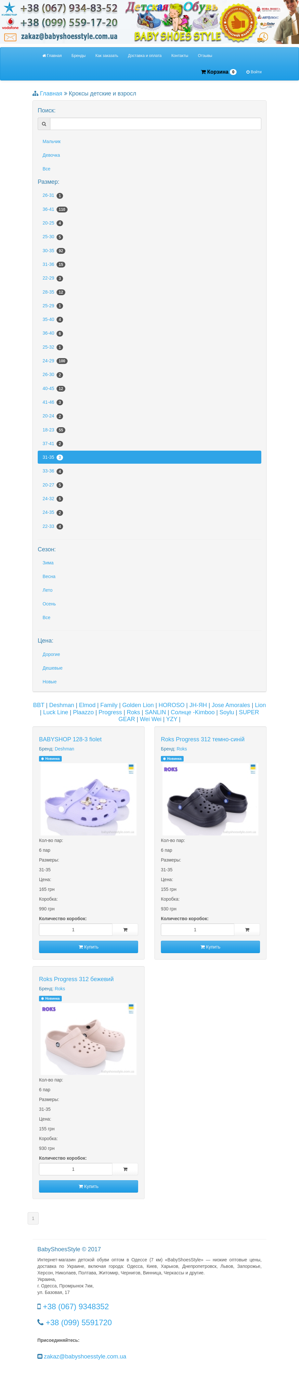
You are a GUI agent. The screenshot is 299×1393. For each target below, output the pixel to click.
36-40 (53, 333)
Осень (49, 603)
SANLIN (155, 712)
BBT (39, 705)
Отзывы (205, 55)
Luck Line (56, 712)
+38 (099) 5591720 (79, 1322)
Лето (48, 590)
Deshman (61, 705)
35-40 (53, 320)
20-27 (53, 485)
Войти (254, 72)
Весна (49, 576)
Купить (88, 947)
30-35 (54, 251)
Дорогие (51, 654)
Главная (52, 55)
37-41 (53, 444)
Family (109, 705)
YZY (171, 719)
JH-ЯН (198, 705)
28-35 (54, 292)
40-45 (54, 389)
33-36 (53, 471)
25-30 (53, 237)
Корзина (219, 72)
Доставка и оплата (145, 55)
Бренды (78, 55)
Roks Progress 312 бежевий (76, 979)
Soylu (226, 712)
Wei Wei (150, 719)
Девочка (51, 155)
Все (46, 168)
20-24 (53, 416)
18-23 (54, 430)
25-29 (53, 306)
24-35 (53, 512)
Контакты (179, 55)
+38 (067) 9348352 (76, 1306)
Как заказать (107, 55)
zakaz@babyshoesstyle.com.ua (85, 1356)
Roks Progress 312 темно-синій (203, 739)
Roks (133, 712)
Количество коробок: (63, 918)
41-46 (53, 402)
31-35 (53, 457)
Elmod (87, 705)
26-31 (53, 195)
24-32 (53, 499)
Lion (260, 705)
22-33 (53, 527)
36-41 (55, 209)
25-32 (53, 347)
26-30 (53, 375)
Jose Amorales (231, 705)
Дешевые (53, 668)
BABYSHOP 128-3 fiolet (70, 739)
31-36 (54, 265)
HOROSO (172, 705)
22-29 (53, 278)
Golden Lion (138, 705)
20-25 (53, 223)
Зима (48, 562)
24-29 (55, 361)
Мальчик (51, 141)
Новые (50, 681)
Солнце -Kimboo (192, 712)
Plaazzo (83, 712)
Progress (110, 712)
